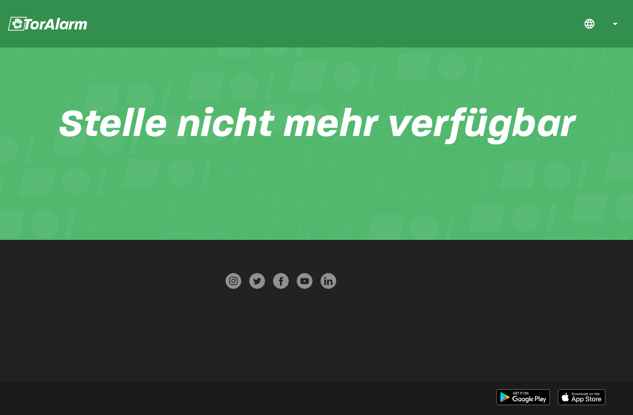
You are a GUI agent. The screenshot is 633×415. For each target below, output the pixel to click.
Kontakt (571, 24)
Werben (119, 356)
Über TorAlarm (21, 336)
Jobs (544, 24)
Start (518, 24)
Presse (119, 278)
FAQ (557, 24)
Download (532, 24)
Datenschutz (120, 298)
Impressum (120, 336)
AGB (119, 317)
